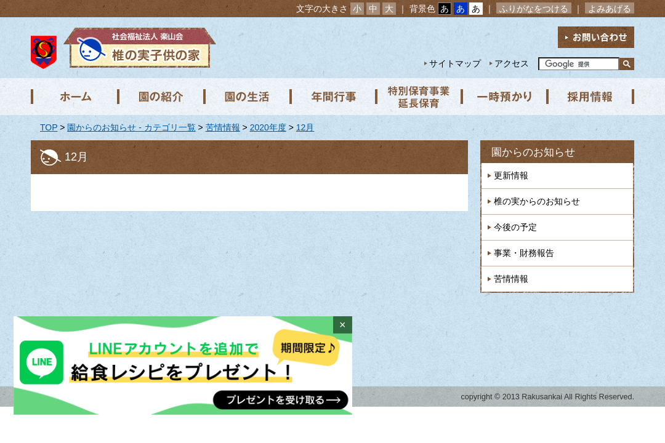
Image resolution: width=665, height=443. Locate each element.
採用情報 (591, 96)
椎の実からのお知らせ (537, 201)
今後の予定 (515, 227)
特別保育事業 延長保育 (419, 96)
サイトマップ (455, 63)
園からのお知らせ (533, 152)
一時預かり (505, 96)
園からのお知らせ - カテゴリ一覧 (131, 127)
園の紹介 (160, 96)
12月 (305, 127)
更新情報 (511, 175)
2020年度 (268, 127)
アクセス (511, 63)
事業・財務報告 (524, 253)
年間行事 (332, 96)
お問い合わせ (596, 37)
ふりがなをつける (533, 9)
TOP (48, 127)
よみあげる (609, 9)
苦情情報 (223, 127)
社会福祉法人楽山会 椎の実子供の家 (137, 47)
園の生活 (246, 96)
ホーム (74, 96)
